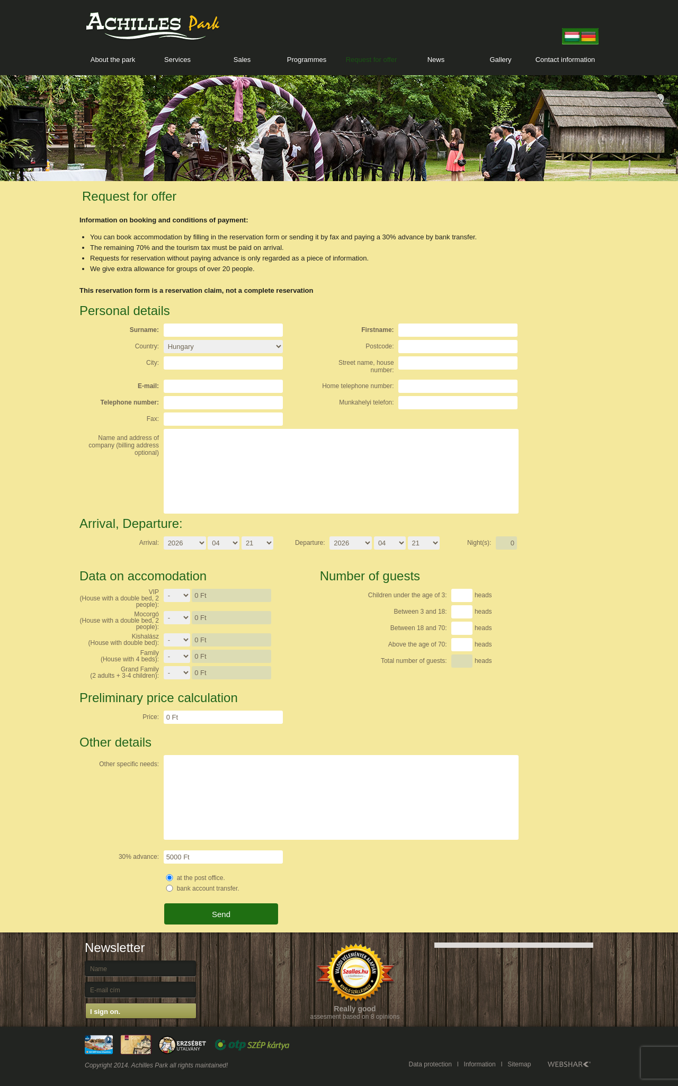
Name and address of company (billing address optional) (123, 445)
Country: (147, 346)
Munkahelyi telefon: (366, 402)
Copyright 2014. (107, 1065)
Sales (242, 60)
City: (152, 362)
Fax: (153, 419)
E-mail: (148, 386)
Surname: (144, 330)
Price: (150, 717)
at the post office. (201, 878)
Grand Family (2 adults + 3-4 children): (124, 672)
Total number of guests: (414, 661)
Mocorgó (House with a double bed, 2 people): (119, 620)
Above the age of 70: (417, 644)
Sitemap (519, 1064)
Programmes (306, 60)
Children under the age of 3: (407, 595)
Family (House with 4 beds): (130, 656)
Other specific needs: (129, 764)
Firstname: (377, 330)
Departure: (310, 542)
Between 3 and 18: (420, 611)
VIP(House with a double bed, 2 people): (119, 598)
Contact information (565, 60)
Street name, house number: (366, 366)
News (436, 60)
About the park (113, 60)
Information (480, 1064)
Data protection (430, 1064)
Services (177, 60)
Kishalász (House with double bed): (123, 639)
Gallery (500, 60)
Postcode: (379, 346)
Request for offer (371, 60)
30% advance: (139, 856)
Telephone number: (130, 402)
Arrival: (149, 542)
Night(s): (479, 542)
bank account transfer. (208, 888)
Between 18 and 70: (418, 628)
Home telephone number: (358, 386)
